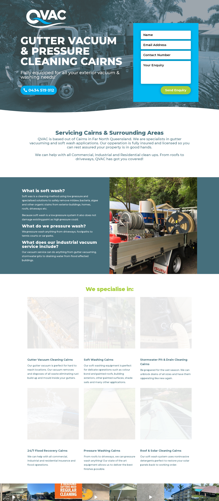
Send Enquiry (174, 85)
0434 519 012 (41, 90)
